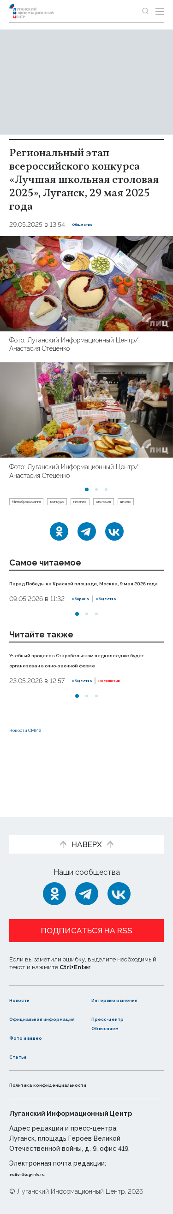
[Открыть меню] (160, 11)
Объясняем (113, 1027)
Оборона (86, 628)
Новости (25, 980)
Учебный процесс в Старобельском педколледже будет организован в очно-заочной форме (80, 694)
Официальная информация (35, 1014)
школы (66, 519)
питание (131, 503)
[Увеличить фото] (86, 283)
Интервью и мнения (114, 985)
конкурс (93, 503)
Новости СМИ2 (36, 769)
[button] (87, 489)
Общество (89, 224)
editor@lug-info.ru (40, 1173)
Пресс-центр (117, 1009)
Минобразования (40, 503)
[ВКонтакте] (114, 551)
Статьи (22, 1056)
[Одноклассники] (59, 551)
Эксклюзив (131, 720)
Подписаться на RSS (86, 911)
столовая (28, 519)
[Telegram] (87, 551)
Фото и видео (35, 1037)
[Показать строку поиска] (145, 11)
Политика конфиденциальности (71, 1084)
